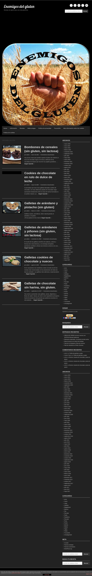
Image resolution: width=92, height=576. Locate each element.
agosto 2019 (67, 207)
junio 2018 (67, 234)
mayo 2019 (67, 212)
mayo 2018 (67, 236)
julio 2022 (66, 155)
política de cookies (16, 573)
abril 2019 (66, 214)
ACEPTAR (47, 574)
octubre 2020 (67, 181)
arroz (65, 268)
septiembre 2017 (68, 252)
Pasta (65, 283)
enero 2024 (67, 145)
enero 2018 (67, 244)
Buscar (85, 11)
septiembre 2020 (68, 183)
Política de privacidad (44, 128)
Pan (65, 280)
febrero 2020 (67, 195)
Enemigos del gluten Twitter (75, 5)
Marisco (66, 278)
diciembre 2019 (68, 199)
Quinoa (66, 293)
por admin (27, 154)
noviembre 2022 (68, 151)
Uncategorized (68, 303)
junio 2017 (67, 258)
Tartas (65, 299)
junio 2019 (67, 210)
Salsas (66, 295)
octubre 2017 (67, 250)
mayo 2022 (67, 157)
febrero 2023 (67, 149)
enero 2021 (67, 177)
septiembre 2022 (68, 153)
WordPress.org (68, 548)
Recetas (22, 128)
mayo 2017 (67, 260)
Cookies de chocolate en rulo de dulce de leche (40, 177)
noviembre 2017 (68, 248)
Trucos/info (57, 128)
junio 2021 (67, 171)
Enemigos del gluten (19, 6)
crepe (65, 272)
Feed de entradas (68, 544)
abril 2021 (66, 173)
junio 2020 (67, 187)
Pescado (66, 287)
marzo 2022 (67, 159)
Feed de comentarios (69, 546)
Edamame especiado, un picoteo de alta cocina (76, 339)
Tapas (65, 297)
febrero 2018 (67, 242)
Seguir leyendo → (29, 163)
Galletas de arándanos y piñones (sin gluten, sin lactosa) (40, 231)
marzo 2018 (67, 240)
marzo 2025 (67, 144)
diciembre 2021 (68, 161)
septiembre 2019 (68, 205)
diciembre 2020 (68, 179)
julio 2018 (66, 232)
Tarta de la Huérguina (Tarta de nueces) (74, 343)
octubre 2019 (67, 203)
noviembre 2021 (68, 163)
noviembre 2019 (68, 201)
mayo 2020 (67, 189)
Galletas (66, 274)
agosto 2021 (67, 167)
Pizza (65, 289)
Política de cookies (9, 132)
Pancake (66, 281)
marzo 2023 (67, 147)
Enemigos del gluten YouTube (78, 5)
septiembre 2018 (68, 228)
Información (13, 128)
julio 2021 (66, 169)
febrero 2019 (67, 218)
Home (5, 128)
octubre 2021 (67, 165)
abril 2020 (66, 191)
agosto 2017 (67, 254)
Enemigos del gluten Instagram (82, 5)
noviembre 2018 (68, 224)
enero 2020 (67, 197)
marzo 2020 (67, 193)
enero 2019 (67, 220)
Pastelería (67, 285)
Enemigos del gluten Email (86, 5)
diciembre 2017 (68, 246)
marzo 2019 (67, 216)
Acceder (66, 543)
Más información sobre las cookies (73, 128)
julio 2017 (66, 256)
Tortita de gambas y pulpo (76, 353)
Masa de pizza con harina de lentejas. (74, 341)
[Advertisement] (46, 28)
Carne (65, 270)
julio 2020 (66, 185)
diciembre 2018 (68, 222)
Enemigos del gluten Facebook (71, 5)
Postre (66, 291)
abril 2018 (66, 238)
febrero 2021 (67, 175)
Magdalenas (67, 276)
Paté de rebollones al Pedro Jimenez (73, 345)
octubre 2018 (67, 226)
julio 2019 (66, 208)
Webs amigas (31, 128)
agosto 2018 (67, 230)
